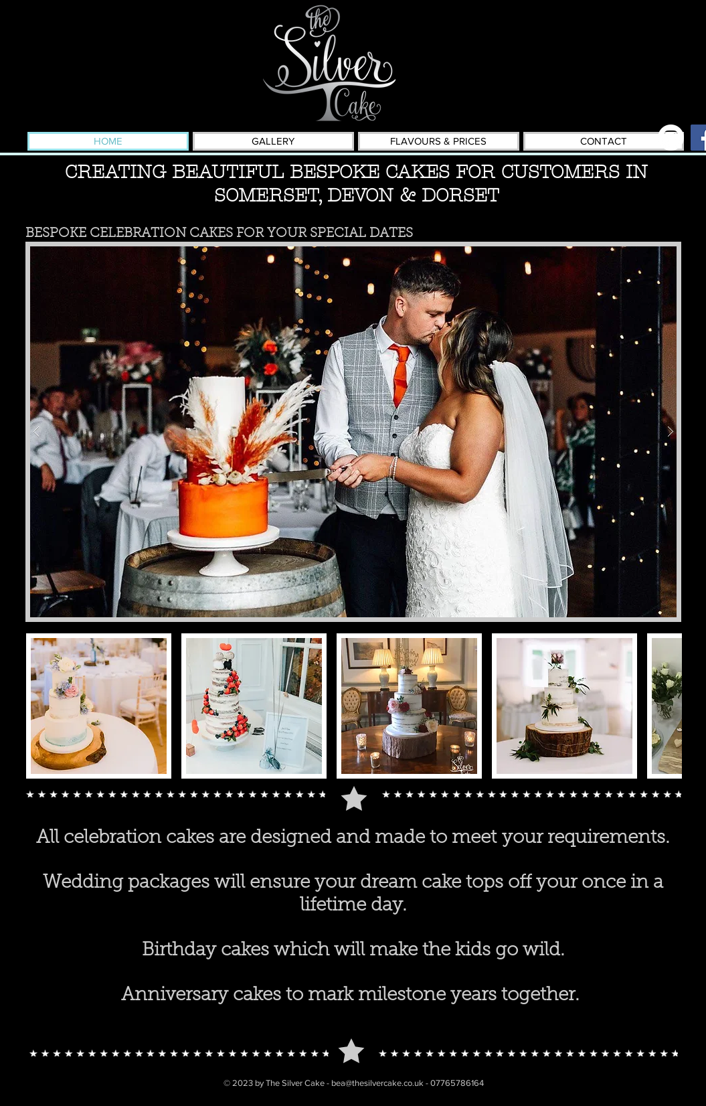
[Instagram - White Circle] (671, 138)
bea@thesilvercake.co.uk (377, 1083)
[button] (353, 431)
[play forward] (665, 706)
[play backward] (43, 706)
